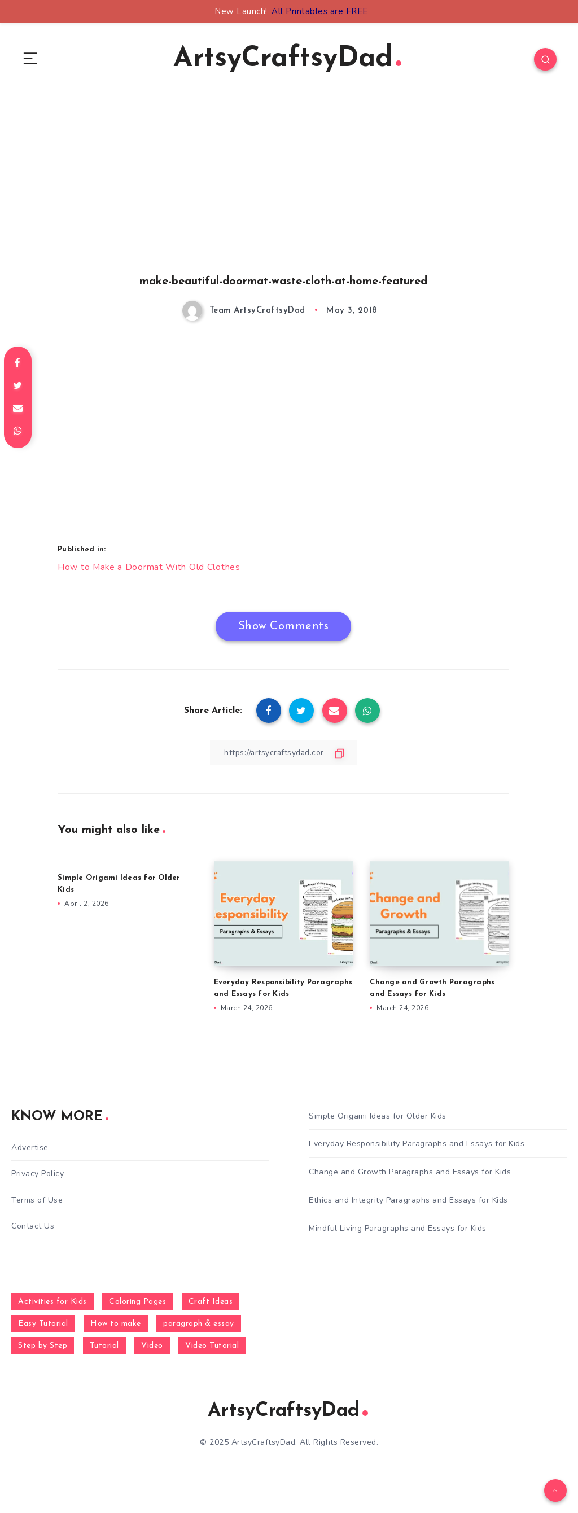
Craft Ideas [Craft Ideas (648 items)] (211, 1301)
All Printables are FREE (320, 11)
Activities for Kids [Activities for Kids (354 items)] (52, 1301)
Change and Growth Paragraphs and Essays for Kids (410, 1172)
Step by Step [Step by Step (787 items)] (42, 1345)
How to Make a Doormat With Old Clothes (150, 568)
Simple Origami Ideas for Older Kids (377, 1116)
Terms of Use (37, 1200)
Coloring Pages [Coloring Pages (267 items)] (137, 1301)
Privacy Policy (37, 1174)
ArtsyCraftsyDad (287, 59)
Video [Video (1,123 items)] (152, 1345)
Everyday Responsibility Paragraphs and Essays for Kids (416, 1144)
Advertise (30, 1148)
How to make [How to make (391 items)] (115, 1323)
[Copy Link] (283, 752)
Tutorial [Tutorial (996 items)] (104, 1345)
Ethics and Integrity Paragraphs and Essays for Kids (408, 1200)
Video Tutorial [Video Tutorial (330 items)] (212, 1345)
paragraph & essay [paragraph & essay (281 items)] (198, 1323)
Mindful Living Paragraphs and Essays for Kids (398, 1228)
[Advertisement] (283, 198)
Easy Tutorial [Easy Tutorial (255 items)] (43, 1323)
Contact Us (32, 1226)
